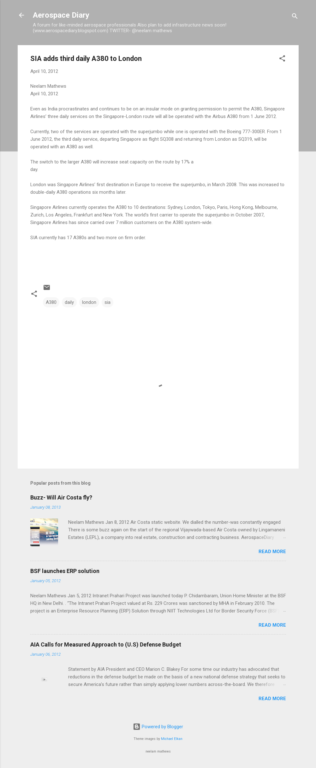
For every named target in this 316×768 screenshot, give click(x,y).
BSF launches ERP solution (64, 571)
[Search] (295, 17)
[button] (282, 59)
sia (107, 302)
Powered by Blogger (158, 727)
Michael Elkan (171, 739)
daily (69, 302)
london (89, 302)
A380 (51, 302)
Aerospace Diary (61, 15)
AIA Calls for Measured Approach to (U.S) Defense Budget (105, 644)
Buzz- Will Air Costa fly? (61, 497)
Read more (272, 551)
